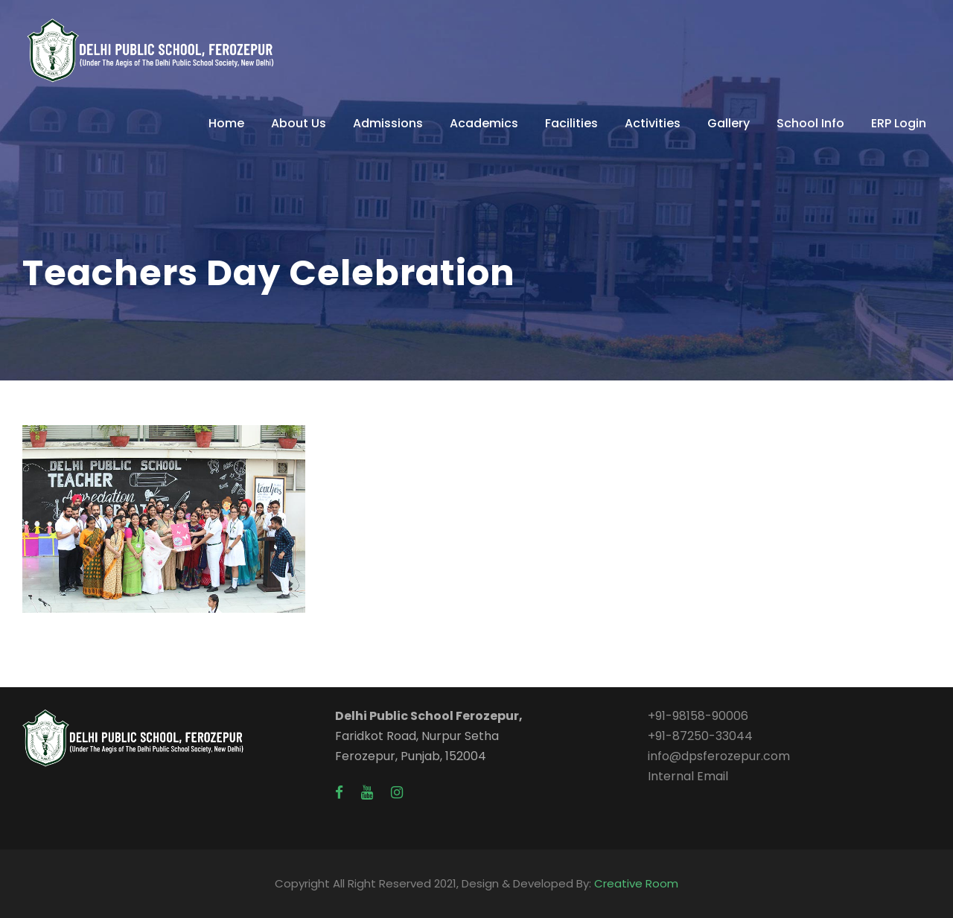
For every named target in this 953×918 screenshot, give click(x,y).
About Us (298, 123)
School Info (810, 123)
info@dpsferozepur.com (719, 756)
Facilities (571, 123)
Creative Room (636, 883)
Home (226, 123)
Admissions (388, 123)
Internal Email (688, 776)
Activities (653, 123)
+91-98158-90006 (698, 715)
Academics (484, 123)
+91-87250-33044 (700, 736)
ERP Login (898, 123)
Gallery (728, 123)
